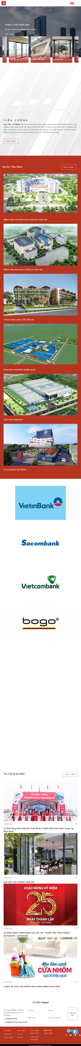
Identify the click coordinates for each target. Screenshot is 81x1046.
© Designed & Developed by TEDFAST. (40, 1044)
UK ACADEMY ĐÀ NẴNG (15, 470)
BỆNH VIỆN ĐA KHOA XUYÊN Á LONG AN (23, 270)
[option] (40, 31)
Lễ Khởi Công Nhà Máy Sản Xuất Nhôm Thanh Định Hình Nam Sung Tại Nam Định (39, 829)
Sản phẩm (21, 1030)
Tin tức (19, 1033)
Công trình (8, 1033)
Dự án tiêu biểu (12, 166)
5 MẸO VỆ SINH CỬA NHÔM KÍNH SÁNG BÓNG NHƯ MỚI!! (32, 986)
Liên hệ (20, 1037)
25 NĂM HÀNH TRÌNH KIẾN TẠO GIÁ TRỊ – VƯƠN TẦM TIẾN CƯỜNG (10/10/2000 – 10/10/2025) (37, 933)
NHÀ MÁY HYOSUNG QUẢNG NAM (20, 370)
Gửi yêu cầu (73, 1013)
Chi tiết (10, 34)
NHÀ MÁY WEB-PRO (13, 420)
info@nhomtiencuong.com (15, 1021)
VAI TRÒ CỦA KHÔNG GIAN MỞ (19, 881)
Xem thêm (11, 141)
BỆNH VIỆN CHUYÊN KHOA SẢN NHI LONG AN (25, 220)
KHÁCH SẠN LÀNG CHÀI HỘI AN (19, 320)
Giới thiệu (7, 1030)
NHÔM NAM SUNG (48, 1031)
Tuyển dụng (8, 1037)
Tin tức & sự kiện (14, 773)
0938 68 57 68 (10, 1018)
